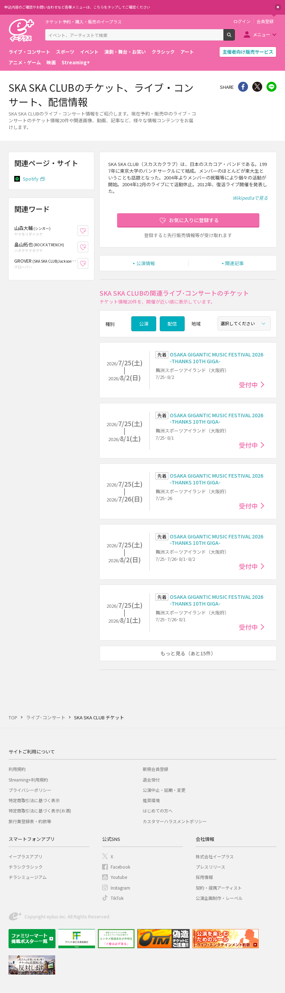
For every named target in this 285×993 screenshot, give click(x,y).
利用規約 (17, 769)
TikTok (117, 898)
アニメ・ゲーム (25, 62)
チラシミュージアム (28, 877)
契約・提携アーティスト (219, 888)
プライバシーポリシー (30, 790)
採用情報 (204, 877)
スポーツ (65, 51)
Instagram (120, 888)
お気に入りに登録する (194, 220)
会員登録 (265, 21)
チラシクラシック (26, 867)
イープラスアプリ (25, 856)
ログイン (241, 21)
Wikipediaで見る (250, 197)
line (271, 87)
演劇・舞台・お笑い (125, 51)
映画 (51, 62)
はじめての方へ (158, 810)
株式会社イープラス (215, 856)
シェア (243, 87)
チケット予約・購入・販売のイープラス (83, 21)
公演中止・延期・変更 (164, 790)
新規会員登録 (155, 769)
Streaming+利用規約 (28, 780)
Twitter (257, 87)
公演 (143, 323)
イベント (89, 51)
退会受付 (151, 780)
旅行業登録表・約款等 (30, 821)
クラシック (163, 51)
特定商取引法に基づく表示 (34, 800)
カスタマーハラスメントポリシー (175, 821)
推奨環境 (151, 800)
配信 (172, 323)
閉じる (278, 7)
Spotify (30, 178)
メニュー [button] (261, 34)
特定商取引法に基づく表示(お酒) (40, 810)
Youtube (119, 877)
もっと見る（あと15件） (188, 653)
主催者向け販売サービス (247, 51)
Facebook (120, 867)
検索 (234, 38)
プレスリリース (210, 867)
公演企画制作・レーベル (219, 898)
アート (187, 51)
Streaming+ (76, 62)
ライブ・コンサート (29, 51)
